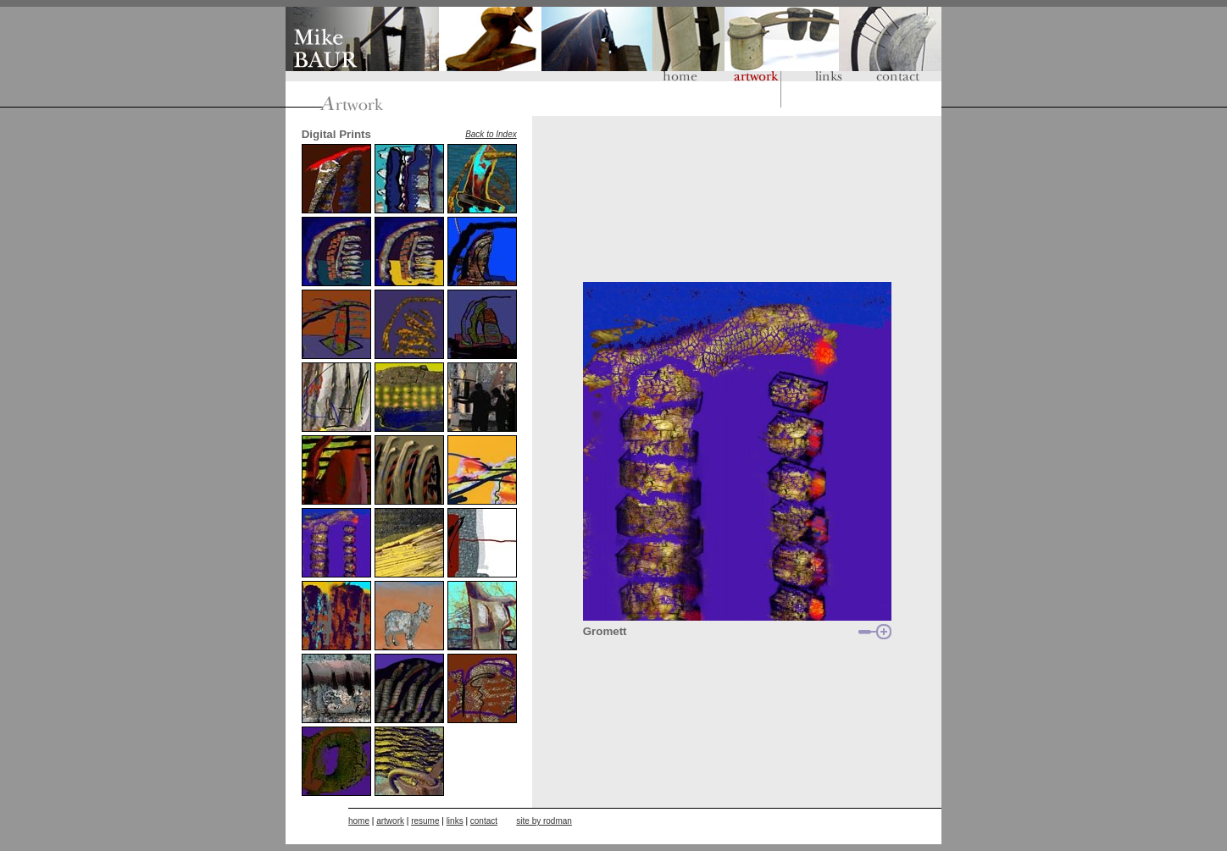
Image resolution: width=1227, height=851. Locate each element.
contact (483, 821)
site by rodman (544, 821)
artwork (390, 821)
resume (425, 821)
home (358, 821)
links (455, 821)
